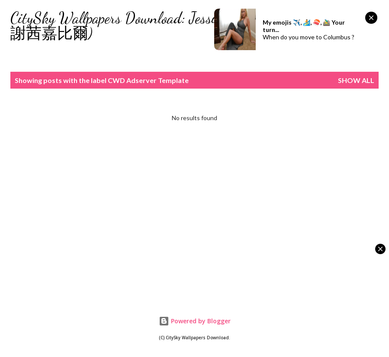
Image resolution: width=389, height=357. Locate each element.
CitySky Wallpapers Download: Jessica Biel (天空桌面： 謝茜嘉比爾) (175, 26)
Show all (356, 80)
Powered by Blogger (195, 321)
